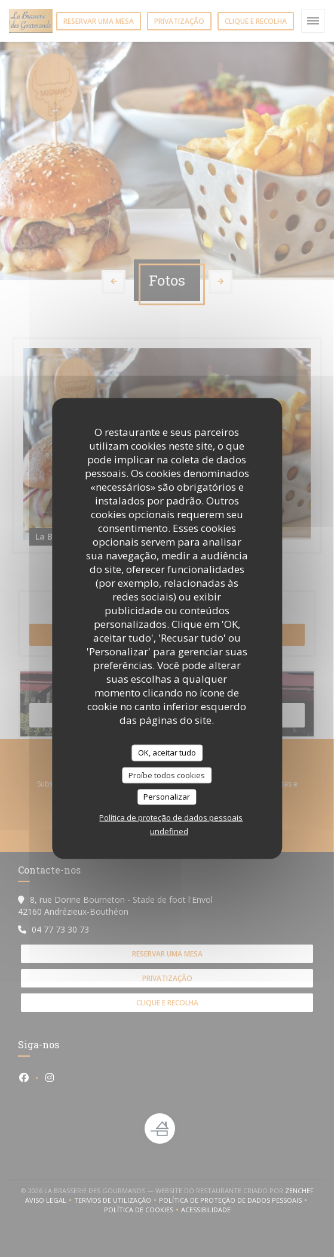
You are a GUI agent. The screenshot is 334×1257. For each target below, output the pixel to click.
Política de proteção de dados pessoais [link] (171, 817)
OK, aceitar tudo (167, 752)
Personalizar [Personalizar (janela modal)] (166, 796)
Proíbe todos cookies (166, 774)
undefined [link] (169, 830)
